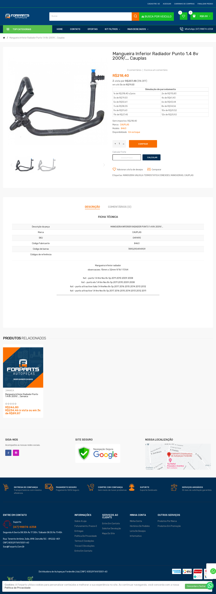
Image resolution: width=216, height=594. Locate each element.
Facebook (8, 453)
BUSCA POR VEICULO (156, 16)
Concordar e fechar (196, 586)
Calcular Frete (119, 152)
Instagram (16, 453)
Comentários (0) (119, 206)
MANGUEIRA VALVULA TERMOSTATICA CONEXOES (146, 175)
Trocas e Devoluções (84, 546)
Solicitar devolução (111, 528)
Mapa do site (108, 533)
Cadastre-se (153, 4)
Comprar (143, 144)
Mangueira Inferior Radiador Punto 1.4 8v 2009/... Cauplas (37, 38)
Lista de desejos (138, 531)
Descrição (92, 206)
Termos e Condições (84, 541)
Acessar (167, 4)
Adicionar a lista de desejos (130, 169)
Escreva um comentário (156, 70)
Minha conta (136, 521)
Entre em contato (83, 551)
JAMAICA (9, 390)
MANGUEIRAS (177, 175)
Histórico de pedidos (140, 526)
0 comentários (134, 70)
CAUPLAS (189, 175)
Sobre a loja (80, 521)
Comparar (156, 169)
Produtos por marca (167, 521)
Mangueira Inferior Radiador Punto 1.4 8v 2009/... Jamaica (21, 395)
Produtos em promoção (169, 526)
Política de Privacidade (86, 536)
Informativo (136, 536)
